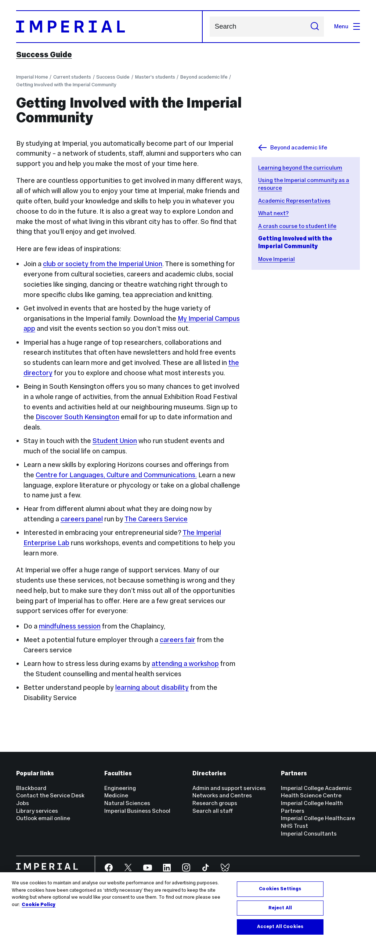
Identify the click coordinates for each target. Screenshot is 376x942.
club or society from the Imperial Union (102, 264)
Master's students (155, 77)
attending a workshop (185, 663)
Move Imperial (276, 259)
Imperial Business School (137, 810)
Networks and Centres (222, 795)
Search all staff (212, 810)
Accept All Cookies (280, 927)
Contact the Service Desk (50, 795)
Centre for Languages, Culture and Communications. (116, 475)
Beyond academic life (204, 77)
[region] (188, 907)
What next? (273, 213)
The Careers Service (156, 519)
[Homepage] (109, 26)
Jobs (22, 803)
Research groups (214, 803)
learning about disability (152, 687)
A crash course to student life (297, 225)
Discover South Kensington (77, 417)
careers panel (82, 519)
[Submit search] (314, 27)
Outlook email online (43, 818)
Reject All (280, 908)
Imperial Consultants (309, 833)
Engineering (120, 788)
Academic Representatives (294, 200)
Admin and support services (229, 788)
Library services (37, 810)
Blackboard (31, 788)
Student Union (115, 440)
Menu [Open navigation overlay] (347, 26)
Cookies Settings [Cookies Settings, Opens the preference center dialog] (280, 889)
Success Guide (44, 54)
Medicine (116, 795)
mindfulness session (70, 626)
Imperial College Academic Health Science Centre (316, 792)
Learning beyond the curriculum (300, 167)
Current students (72, 77)
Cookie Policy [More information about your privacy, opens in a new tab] (38, 904)
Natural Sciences (127, 803)
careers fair (177, 639)
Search (209, 26)
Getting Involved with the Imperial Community (66, 84)
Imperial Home (32, 77)
